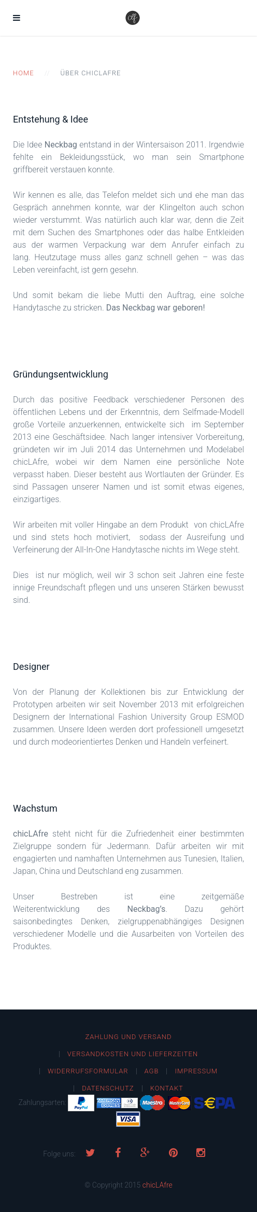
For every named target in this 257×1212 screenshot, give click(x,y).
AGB (152, 1071)
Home (23, 73)
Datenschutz (108, 1088)
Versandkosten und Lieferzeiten (132, 1054)
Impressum (196, 1071)
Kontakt (166, 1088)
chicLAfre (157, 1185)
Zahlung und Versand (128, 1037)
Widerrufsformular (88, 1071)
